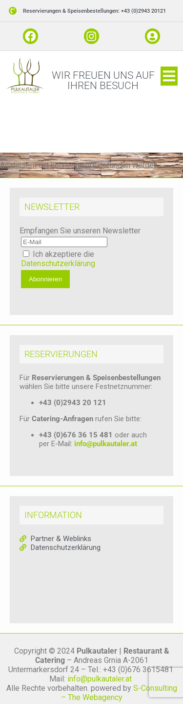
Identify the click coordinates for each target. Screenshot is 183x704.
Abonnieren (45, 279)
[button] (91, 11)
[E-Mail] (64, 242)
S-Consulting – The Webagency (119, 692)
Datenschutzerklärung (58, 263)
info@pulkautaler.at (105, 443)
